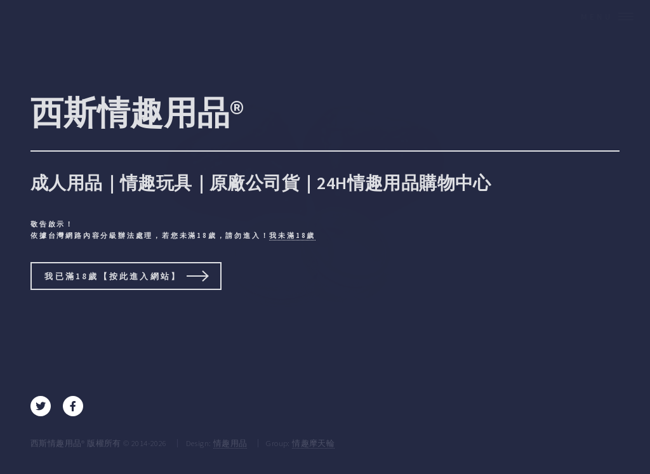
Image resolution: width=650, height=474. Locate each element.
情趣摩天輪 (313, 443)
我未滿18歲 (292, 235)
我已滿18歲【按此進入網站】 (112, 276)
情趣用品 (230, 443)
